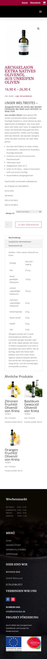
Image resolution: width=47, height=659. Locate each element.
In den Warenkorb (28, 224)
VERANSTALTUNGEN (16, 549)
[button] (38, 28)
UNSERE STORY (13, 545)
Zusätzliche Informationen (20, 242)
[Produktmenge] (8, 224)
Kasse (25, 2)
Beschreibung (14, 237)
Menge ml (10, 213)
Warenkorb (35, 2)
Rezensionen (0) (15, 245)
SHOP (9, 540)
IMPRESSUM (12, 554)
